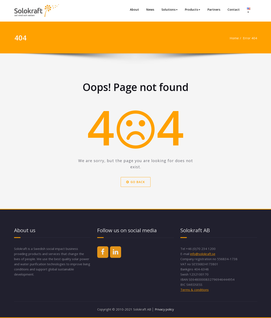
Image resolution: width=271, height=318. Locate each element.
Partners (213, 9)
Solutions (169, 9)
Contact (234, 9)
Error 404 (247, 38)
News (150, 9)
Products (192, 9)
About (134, 9)
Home (231, 38)
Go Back (135, 189)
